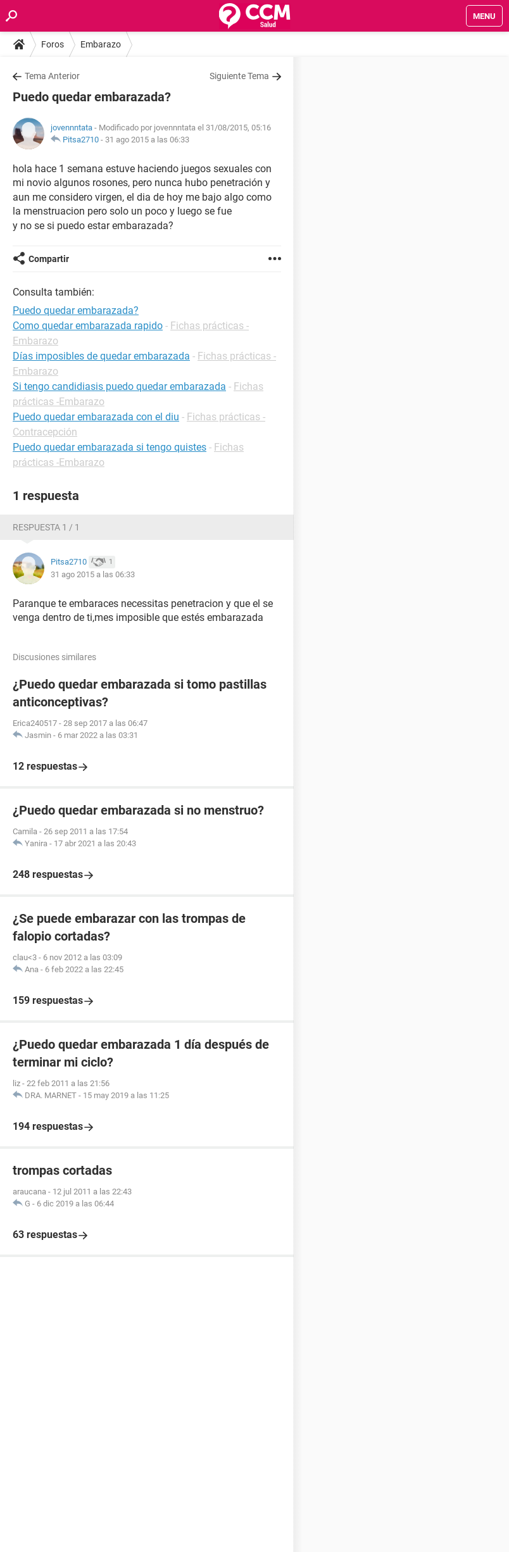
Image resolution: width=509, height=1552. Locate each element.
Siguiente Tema (239, 76)
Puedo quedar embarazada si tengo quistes (109, 447)
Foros (52, 44)
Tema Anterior (52, 76)
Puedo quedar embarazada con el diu (96, 417)
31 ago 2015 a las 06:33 (147, 139)
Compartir (48, 259)
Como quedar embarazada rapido (88, 326)
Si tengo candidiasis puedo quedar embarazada (119, 386)
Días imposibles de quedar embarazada (101, 356)
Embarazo (100, 44)
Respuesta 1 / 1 (46, 527)
